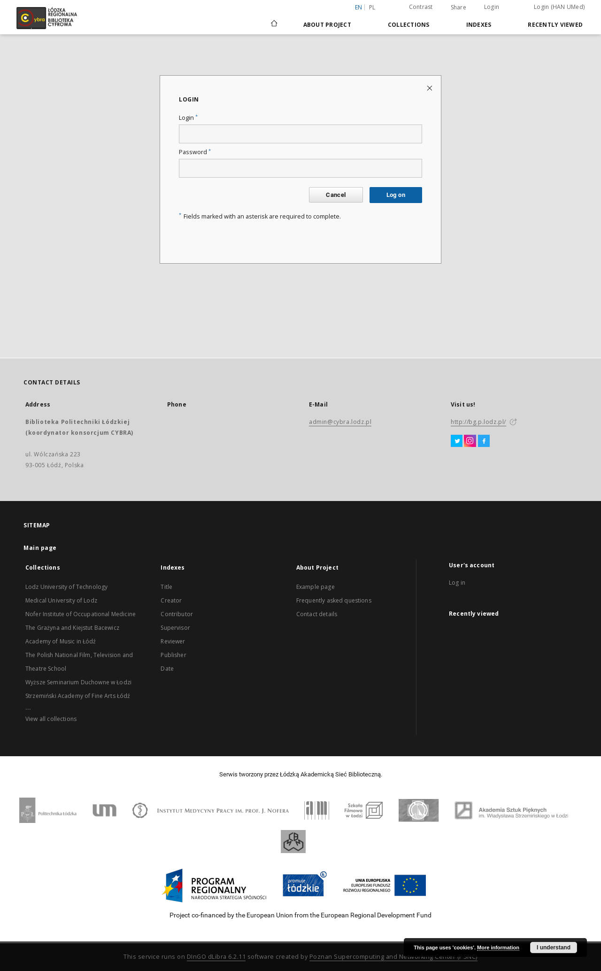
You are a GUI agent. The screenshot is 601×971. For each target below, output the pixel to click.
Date (167, 669)
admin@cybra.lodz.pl (340, 422)
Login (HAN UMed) (559, 7)
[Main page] (274, 19)
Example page (315, 587)
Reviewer (173, 641)
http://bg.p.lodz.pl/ (478, 422)
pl (372, 7)
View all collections (51, 719)
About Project (327, 25)
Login (491, 7)
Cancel (336, 194)
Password (195, 152)
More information (498, 947)
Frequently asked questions (333, 600)
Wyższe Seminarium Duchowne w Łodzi (78, 682)
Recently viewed (555, 25)
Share (458, 7)
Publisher (173, 655)
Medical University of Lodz (61, 600)
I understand (553, 947)
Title (166, 587)
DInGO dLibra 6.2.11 (216, 957)
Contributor (177, 614)
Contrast (421, 7)
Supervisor (175, 628)
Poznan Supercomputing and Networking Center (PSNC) (393, 957)
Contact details (316, 614)
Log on (395, 194)
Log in (457, 583)
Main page (40, 548)
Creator (171, 600)
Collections (409, 25)
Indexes (479, 25)
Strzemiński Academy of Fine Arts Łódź (78, 696)
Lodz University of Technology (66, 587)
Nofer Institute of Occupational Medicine (80, 614)
